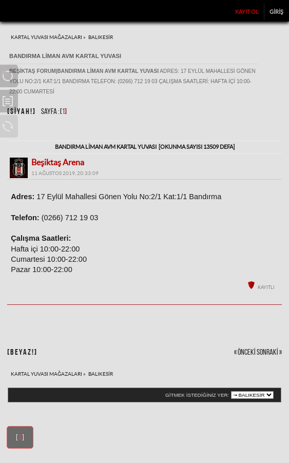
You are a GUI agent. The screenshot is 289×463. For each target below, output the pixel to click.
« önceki (245, 353)
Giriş (276, 12)
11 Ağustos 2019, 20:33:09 (65, 173)
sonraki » (269, 353)
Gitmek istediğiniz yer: (197, 395)
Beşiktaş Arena (57, 162)
